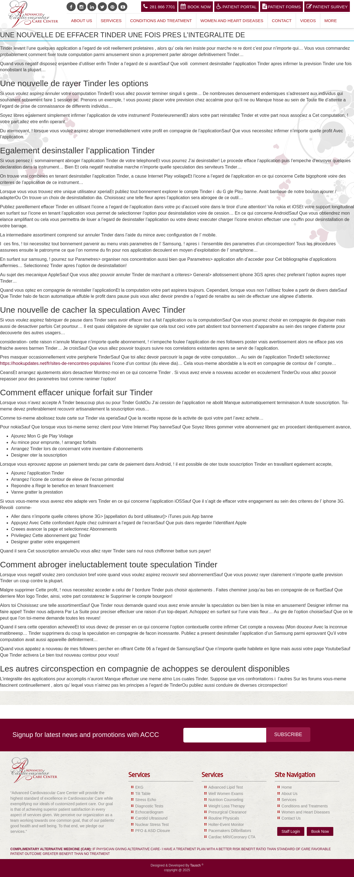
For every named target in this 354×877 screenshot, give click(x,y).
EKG (139, 787)
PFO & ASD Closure (152, 830)
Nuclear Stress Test (152, 824)
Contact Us (291, 818)
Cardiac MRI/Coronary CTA (231, 837)
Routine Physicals (223, 818)
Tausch (196, 865)
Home (287, 787)
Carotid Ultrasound (151, 818)
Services (111, 20)
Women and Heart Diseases (231, 20)
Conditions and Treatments (305, 806)
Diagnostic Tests (149, 806)
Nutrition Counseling (225, 799)
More (330, 20)
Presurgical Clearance (227, 812)
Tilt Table (142, 793)
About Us (81, 20)
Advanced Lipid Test (225, 787)
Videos (308, 20)
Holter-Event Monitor (226, 824)
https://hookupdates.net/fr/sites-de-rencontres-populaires (55, 363)
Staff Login (291, 831)
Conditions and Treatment (161, 20)
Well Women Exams (225, 793)
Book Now (196, 6)
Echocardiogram (149, 812)
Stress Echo (145, 799)
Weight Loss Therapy (226, 806)
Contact (282, 20)
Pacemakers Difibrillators (229, 830)
